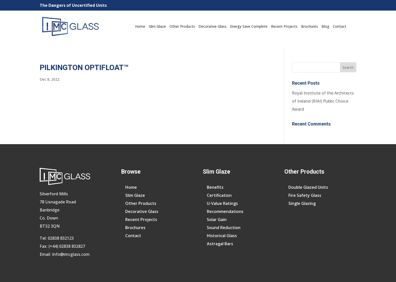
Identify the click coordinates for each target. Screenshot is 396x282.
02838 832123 (61, 238)
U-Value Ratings (222, 203)
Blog (325, 26)
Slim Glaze (157, 26)
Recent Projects (284, 26)
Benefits (215, 187)
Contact (339, 26)
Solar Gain (217, 219)
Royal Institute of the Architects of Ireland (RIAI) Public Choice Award (323, 101)
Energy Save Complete (248, 26)
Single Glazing (302, 203)
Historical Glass (222, 235)
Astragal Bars (220, 243)
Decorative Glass (213, 26)
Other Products (182, 26)
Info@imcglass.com (71, 254)
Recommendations (225, 211)
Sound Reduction (223, 227)
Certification (219, 195)
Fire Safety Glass (304, 195)
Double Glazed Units (308, 187)
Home (140, 26)
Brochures (309, 26)
